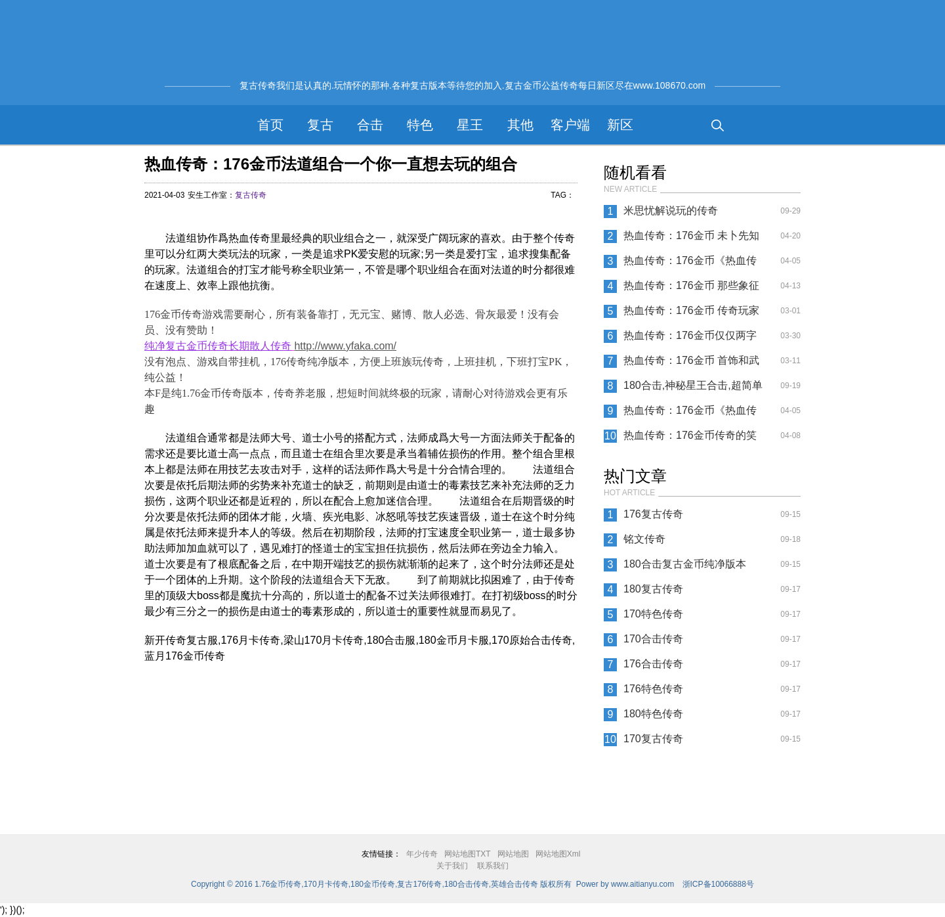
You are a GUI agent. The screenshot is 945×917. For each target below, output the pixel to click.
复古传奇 (250, 195)
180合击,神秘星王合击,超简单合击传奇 (693, 389)
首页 (270, 125)
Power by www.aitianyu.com (625, 884)
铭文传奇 (644, 539)
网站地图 (513, 854)
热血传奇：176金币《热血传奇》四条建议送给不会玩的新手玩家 (691, 414)
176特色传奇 (653, 688)
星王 (470, 125)
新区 (620, 125)
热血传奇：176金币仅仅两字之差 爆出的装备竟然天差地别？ (690, 339)
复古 (320, 125)
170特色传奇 (653, 613)
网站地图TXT (467, 854)
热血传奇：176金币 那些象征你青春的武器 (691, 289)
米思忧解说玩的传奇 (670, 210)
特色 (420, 125)
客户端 (570, 125)
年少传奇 (422, 854)
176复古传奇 (653, 514)
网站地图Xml (558, 854)
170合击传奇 (653, 638)
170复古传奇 (653, 738)
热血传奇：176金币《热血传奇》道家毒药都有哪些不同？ (691, 264)
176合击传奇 (653, 663)
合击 (370, 125)
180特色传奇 (653, 713)
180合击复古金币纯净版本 (684, 564)
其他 (520, 125)
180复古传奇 (653, 588)
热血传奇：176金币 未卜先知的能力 (691, 239)
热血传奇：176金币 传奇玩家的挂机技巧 (691, 314)
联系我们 (493, 865)
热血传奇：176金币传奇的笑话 (690, 439)
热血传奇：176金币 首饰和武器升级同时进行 (691, 364)
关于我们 (452, 865)
